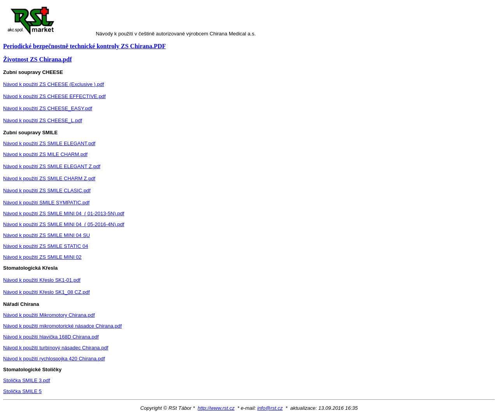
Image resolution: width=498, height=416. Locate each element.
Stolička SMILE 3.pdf (26, 380)
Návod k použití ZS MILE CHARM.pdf (45, 154)
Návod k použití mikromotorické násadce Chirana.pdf (62, 326)
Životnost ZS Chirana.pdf (37, 59)
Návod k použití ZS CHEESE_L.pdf (42, 120)
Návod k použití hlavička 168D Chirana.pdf (51, 337)
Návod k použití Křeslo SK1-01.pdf (42, 280)
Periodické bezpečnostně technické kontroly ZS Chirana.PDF (84, 46)
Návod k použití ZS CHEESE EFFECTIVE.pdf (54, 96)
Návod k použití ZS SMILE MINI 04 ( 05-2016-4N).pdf (63, 224)
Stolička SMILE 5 (22, 391)
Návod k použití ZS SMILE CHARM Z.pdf (49, 178)
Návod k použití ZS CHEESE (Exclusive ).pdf (53, 84)
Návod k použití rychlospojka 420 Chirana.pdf (54, 359)
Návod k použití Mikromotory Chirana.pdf (49, 315)
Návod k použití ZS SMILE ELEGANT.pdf (49, 143)
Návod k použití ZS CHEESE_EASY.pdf (47, 108)
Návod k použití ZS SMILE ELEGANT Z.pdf (51, 166)
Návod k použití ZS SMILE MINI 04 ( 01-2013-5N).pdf (63, 213)
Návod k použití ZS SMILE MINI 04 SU (46, 235)
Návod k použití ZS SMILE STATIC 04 (45, 246)
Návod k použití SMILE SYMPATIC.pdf (46, 202)
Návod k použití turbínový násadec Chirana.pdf (55, 348)
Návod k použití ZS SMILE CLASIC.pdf (47, 190)
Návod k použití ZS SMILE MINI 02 (42, 257)
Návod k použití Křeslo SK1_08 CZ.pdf (46, 292)
